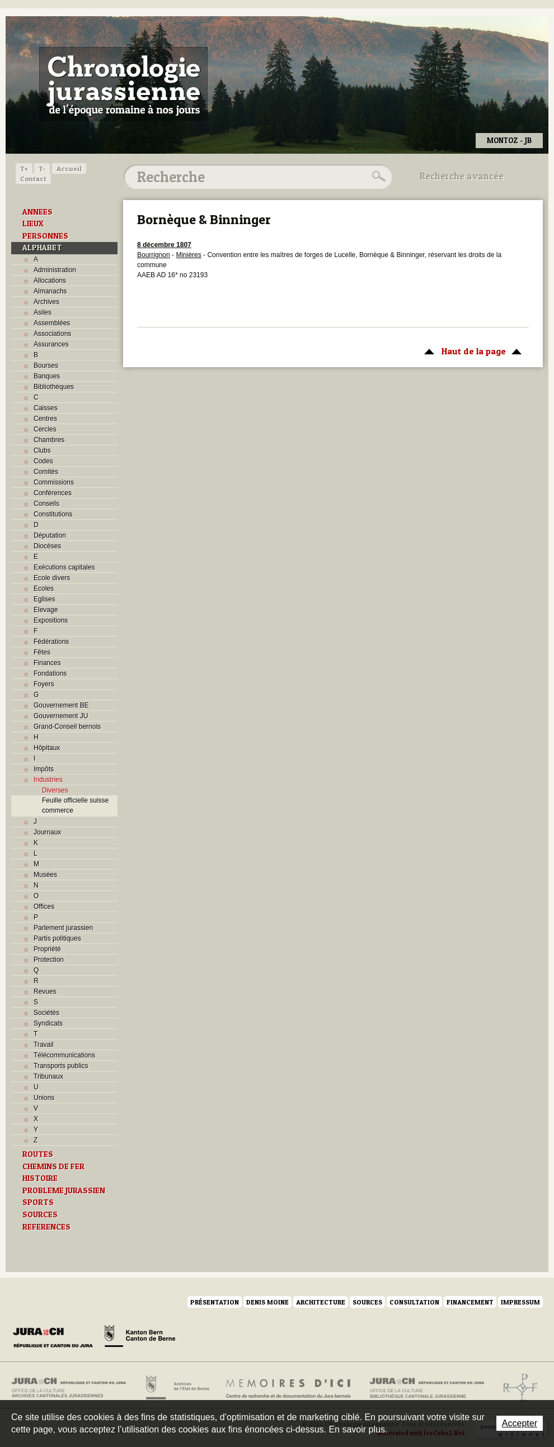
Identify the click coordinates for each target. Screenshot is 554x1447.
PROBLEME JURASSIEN (63, 1190)
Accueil (69, 168)
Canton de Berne (140, 1338)
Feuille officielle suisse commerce (75, 805)
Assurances (51, 344)
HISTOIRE (40, 1178)
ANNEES (37, 212)
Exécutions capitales (64, 567)
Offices (44, 906)
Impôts (44, 769)
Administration (55, 270)
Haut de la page (471, 350)
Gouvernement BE (61, 705)
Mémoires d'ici (289, 1387)
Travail (44, 1045)
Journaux (47, 832)
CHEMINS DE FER (53, 1166)
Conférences (53, 493)
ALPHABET (42, 248)
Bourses (46, 365)
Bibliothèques (54, 387)
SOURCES (40, 1214)
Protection (49, 960)
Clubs (42, 450)
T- (42, 168)
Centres (45, 419)
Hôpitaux (47, 748)
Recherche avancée (462, 176)
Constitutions (53, 514)
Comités (46, 472)
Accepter (519, 1423)
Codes (43, 461)
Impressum (520, 1302)
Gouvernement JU (61, 716)
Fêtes (42, 652)
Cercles (45, 429)
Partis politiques (57, 938)
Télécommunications (64, 1055)
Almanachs (50, 291)
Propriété (47, 949)
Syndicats (48, 1023)
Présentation (214, 1302)
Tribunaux (48, 1076)
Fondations (50, 673)
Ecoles (44, 588)
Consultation (414, 1302)
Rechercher (377, 177)
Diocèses (47, 546)
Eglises (44, 599)
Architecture (320, 1302)
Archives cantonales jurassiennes (73, 1387)
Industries (48, 780)
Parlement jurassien (63, 928)
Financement (470, 1302)
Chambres (49, 440)
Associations (52, 334)
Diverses (55, 790)
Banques (47, 376)
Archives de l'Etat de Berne (176, 1387)
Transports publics (61, 1066)
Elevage (46, 610)
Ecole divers (52, 578)
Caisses (46, 408)
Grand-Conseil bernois (67, 726)
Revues (45, 991)
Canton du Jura (56, 1338)
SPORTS (38, 1202)
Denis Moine (267, 1302)
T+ (24, 168)
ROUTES (37, 1154)
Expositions (51, 620)
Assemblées (52, 323)
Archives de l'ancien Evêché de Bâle (517, 1387)
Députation (50, 535)
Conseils (46, 503)
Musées (45, 875)
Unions (44, 1098)
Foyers (44, 684)
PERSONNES (45, 236)
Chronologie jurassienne (123, 84)
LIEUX (33, 224)
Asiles (42, 312)
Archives (46, 302)
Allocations (50, 280)
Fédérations (51, 642)
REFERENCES (46, 1227)
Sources (367, 1302)
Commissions (54, 482)
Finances (47, 663)
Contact (33, 178)
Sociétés (46, 1013)
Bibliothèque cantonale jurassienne (427, 1387)
